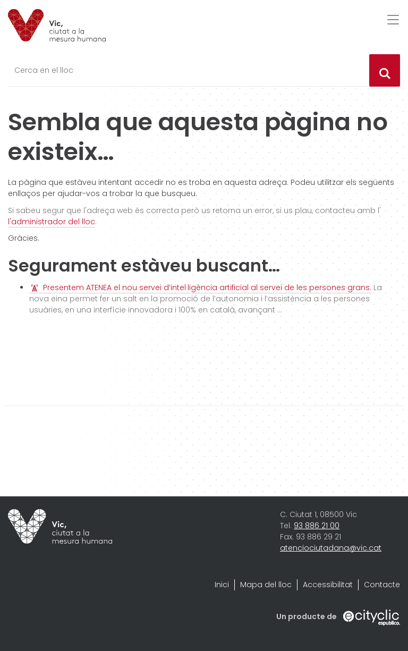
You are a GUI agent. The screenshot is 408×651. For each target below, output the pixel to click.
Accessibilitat (328, 584)
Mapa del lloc (266, 584)
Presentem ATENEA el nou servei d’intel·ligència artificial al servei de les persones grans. (207, 287)
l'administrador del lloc (51, 221)
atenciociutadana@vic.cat (330, 548)
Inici (222, 584)
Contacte (382, 584)
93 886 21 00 (316, 525)
